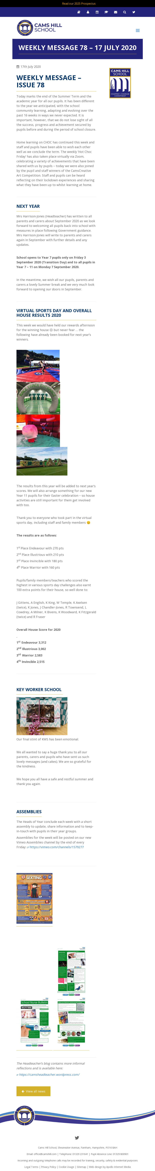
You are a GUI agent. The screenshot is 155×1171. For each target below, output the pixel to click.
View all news (33, 1091)
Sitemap (81, 1166)
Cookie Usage (66, 1166)
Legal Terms (31, 1166)
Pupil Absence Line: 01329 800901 (110, 1154)
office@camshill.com (45, 1154)
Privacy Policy (48, 1166)
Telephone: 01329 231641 (73, 1154)
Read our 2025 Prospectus (79, 3)
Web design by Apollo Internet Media (110, 1166)
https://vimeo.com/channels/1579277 (57, 847)
